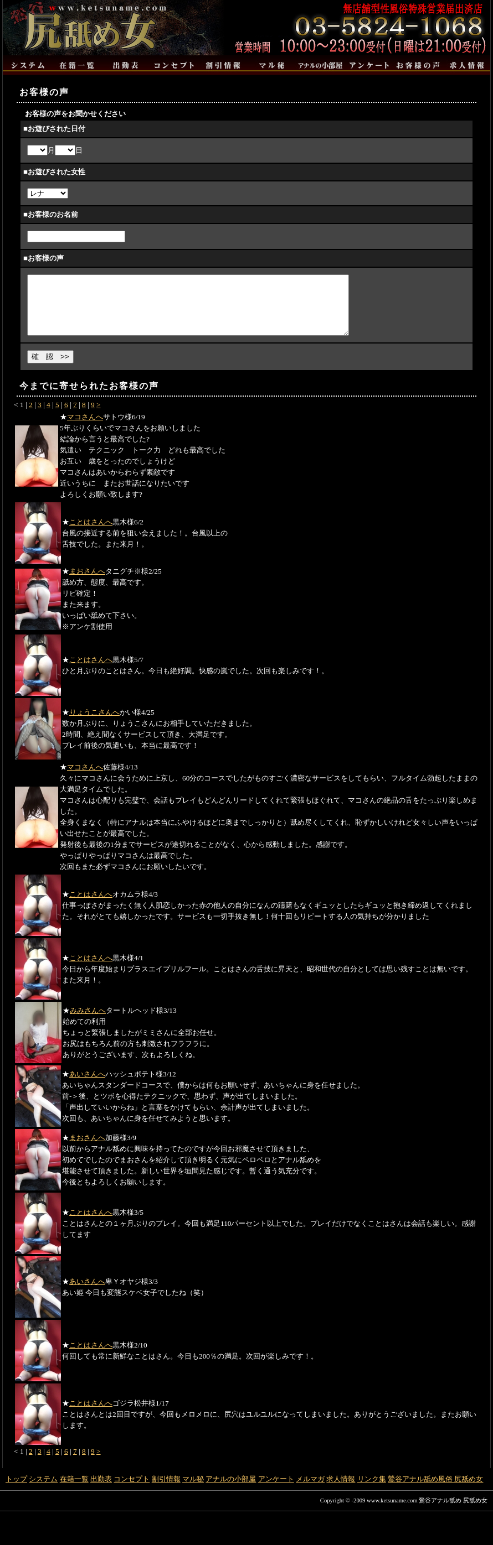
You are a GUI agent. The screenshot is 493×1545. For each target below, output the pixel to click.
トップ (16, 1490)
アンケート (276, 1490)
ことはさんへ (90, 533)
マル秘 (193, 1490)
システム (43, 1490)
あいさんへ (87, 1085)
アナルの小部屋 (231, 1490)
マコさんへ (85, 428)
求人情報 (340, 1490)
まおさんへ (87, 583)
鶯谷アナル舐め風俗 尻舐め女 (435, 1490)
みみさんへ (88, 1022)
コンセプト (132, 1490)
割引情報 (166, 1490)
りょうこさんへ (94, 724)
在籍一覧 (74, 1490)
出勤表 (101, 1490)
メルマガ (310, 1490)
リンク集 (371, 1490)
